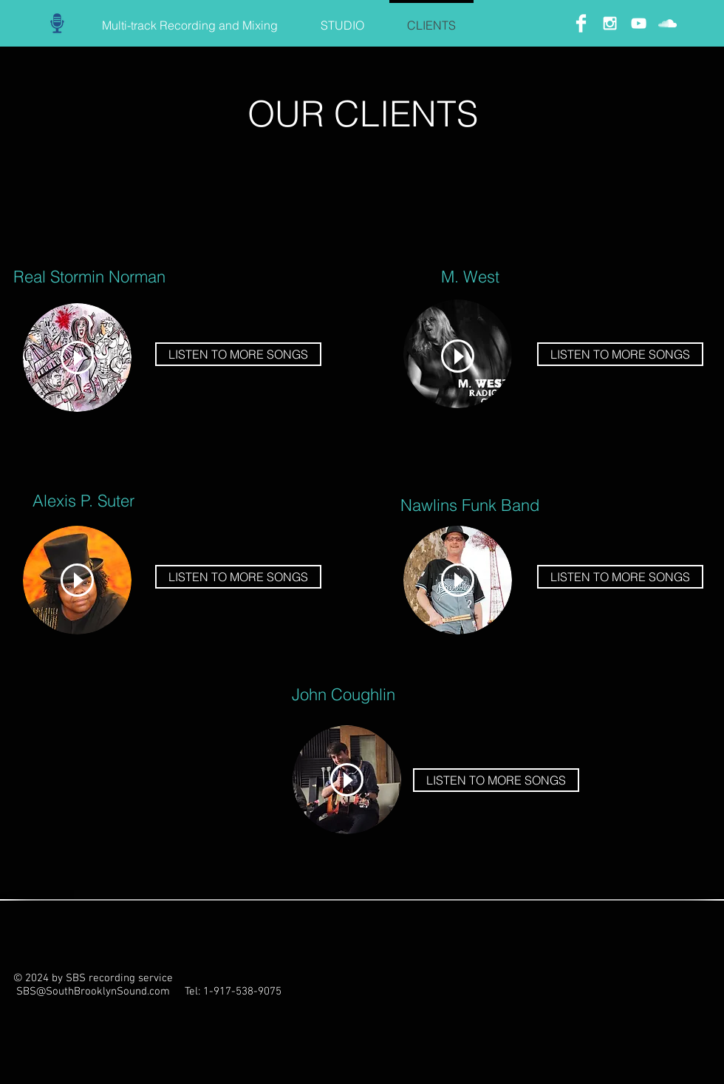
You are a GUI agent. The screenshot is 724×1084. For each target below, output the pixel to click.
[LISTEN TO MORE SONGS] (238, 354)
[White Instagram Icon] (610, 23)
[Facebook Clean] (581, 23)
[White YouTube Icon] (638, 23)
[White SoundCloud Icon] (667, 23)
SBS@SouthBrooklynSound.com (93, 991)
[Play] (77, 357)
